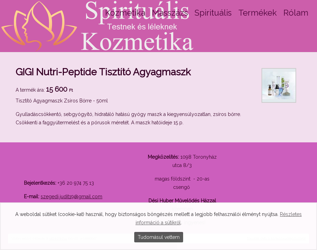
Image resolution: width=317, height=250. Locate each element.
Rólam (295, 13)
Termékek (257, 13)
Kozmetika (125, 13)
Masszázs (170, 13)
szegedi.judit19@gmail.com (71, 196)
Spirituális (213, 13)
